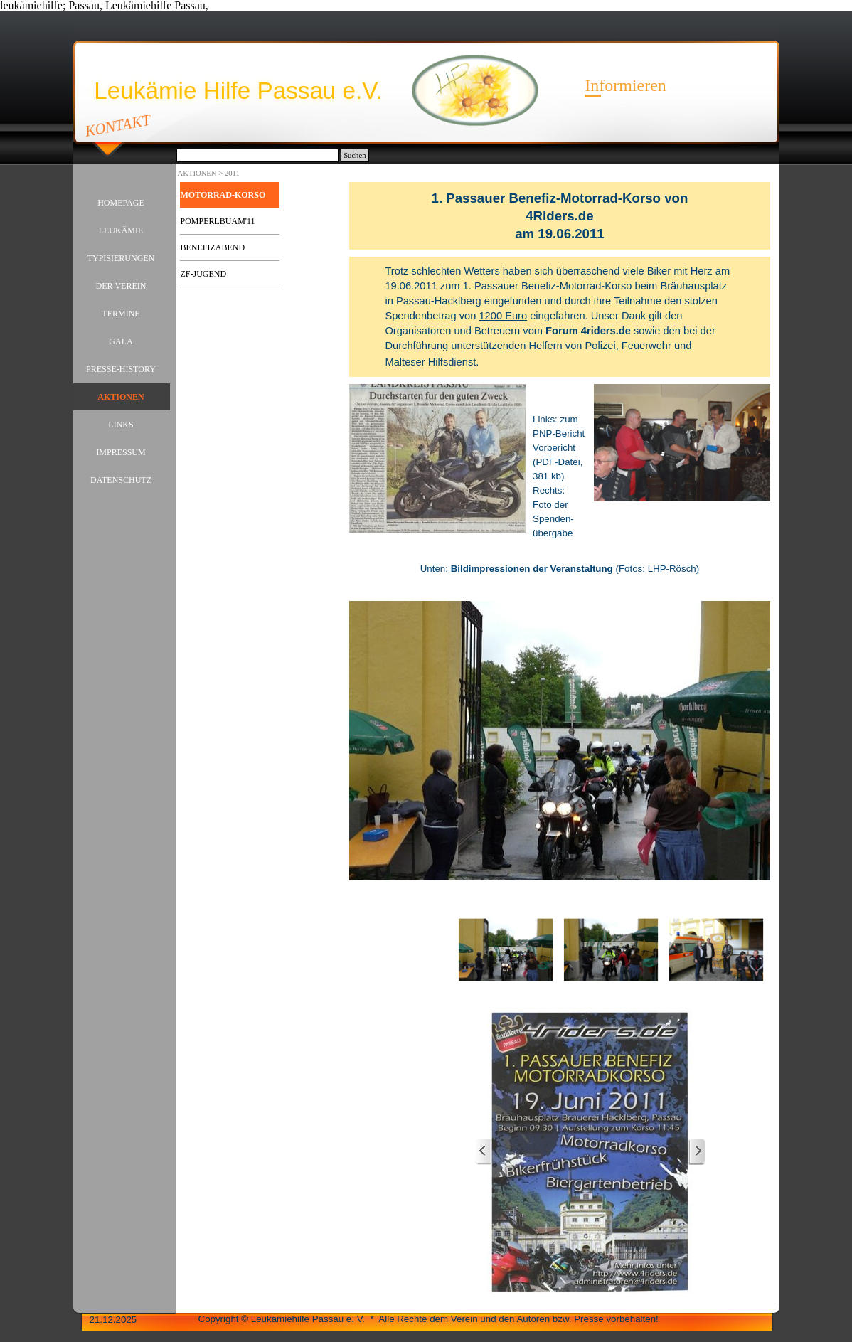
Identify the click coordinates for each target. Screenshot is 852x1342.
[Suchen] (257, 155)
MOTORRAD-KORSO (223, 195)
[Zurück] (483, 1152)
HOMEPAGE (120, 203)
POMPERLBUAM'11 (218, 221)
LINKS (120, 425)
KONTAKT (117, 125)
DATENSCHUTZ (120, 480)
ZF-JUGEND (204, 274)
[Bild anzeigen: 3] (716, 950)
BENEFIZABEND (213, 247)
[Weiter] (696, 1152)
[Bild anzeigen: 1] (505, 950)
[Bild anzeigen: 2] (611, 950)
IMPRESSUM (120, 452)
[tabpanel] (559, 216)
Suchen (355, 155)
